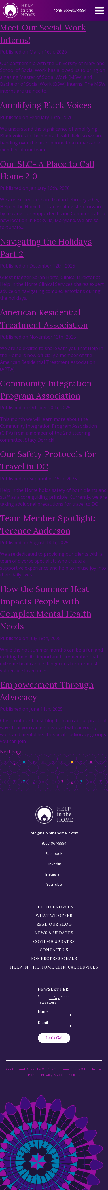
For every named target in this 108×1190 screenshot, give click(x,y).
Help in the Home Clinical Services (54, 967)
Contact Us (54, 950)
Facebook (54, 853)
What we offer (54, 915)
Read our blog (54, 924)
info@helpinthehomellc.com (54, 833)
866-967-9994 (75, 10)
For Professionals (54, 958)
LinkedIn (54, 863)
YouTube (54, 884)
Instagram (54, 874)
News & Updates (54, 933)
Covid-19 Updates (54, 941)
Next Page (11, 751)
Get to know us (54, 907)
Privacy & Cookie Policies (60, 1074)
